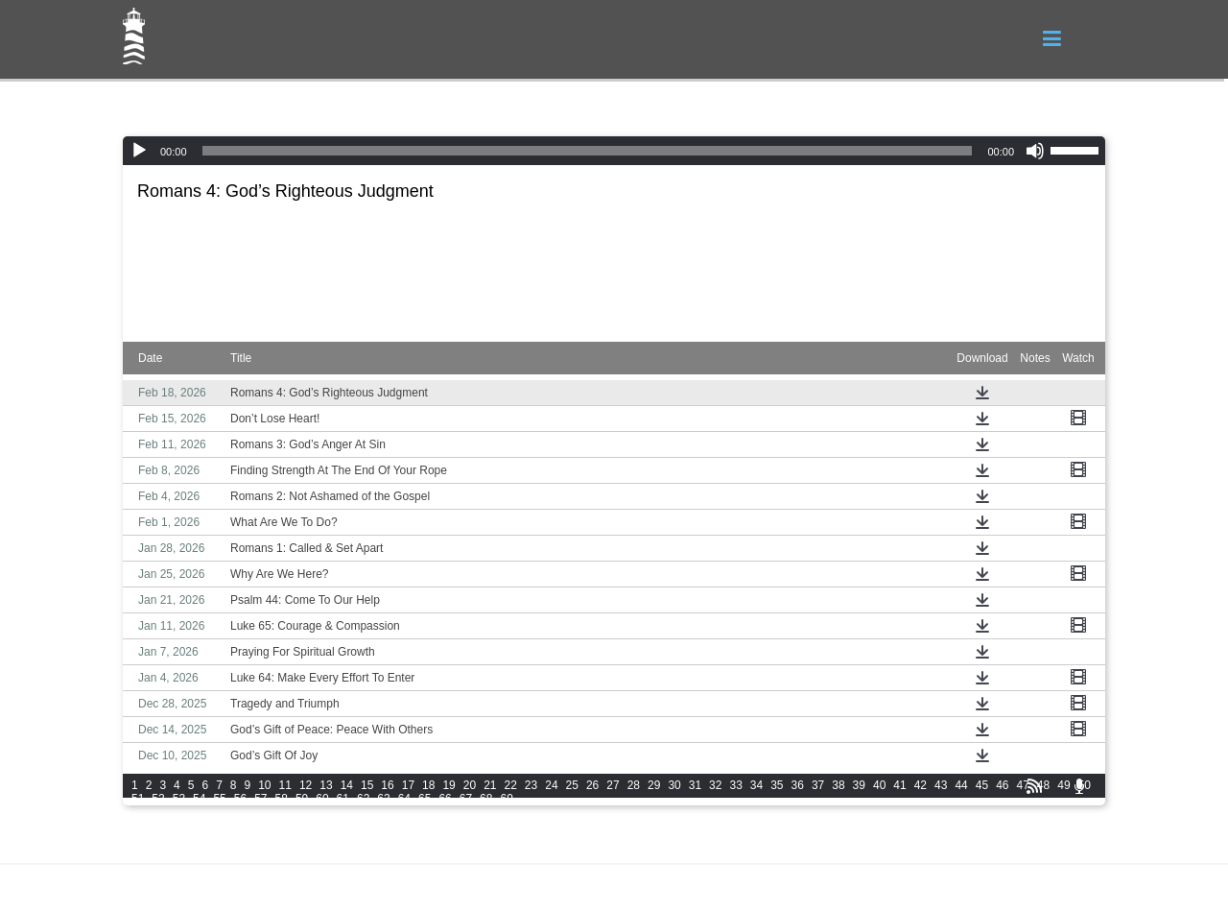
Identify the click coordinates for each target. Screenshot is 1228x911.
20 (469, 785)
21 (490, 785)
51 (137, 798)
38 (838, 785)
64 (404, 798)
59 (301, 798)
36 (797, 785)
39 (859, 785)
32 (715, 785)
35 (776, 785)
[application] (614, 150)
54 (199, 798)
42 (920, 785)
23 (531, 785)
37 (818, 785)
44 (961, 785)
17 (408, 785)
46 (1002, 785)
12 (305, 785)
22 (511, 785)
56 (240, 798)
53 (179, 798)
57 (260, 798)
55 (219, 798)
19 (448, 785)
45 (982, 785)
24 (551, 785)
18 (428, 785)
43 (940, 785)
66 (444, 798)
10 (264, 785)
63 (383, 798)
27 (612, 785)
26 (592, 785)
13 (325, 785)
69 (506, 798)
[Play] (139, 150)
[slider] (587, 151)
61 (343, 798)
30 (674, 785)
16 (387, 785)
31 (695, 785)
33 (735, 785)
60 (322, 798)
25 (572, 785)
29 (654, 785)
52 (158, 798)
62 (363, 798)
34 (756, 785)
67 (466, 798)
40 (879, 785)
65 (424, 798)
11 (285, 785)
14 (347, 785)
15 (367, 785)
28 (633, 785)
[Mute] (1035, 150)
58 (281, 798)
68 (486, 798)
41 (899, 785)
